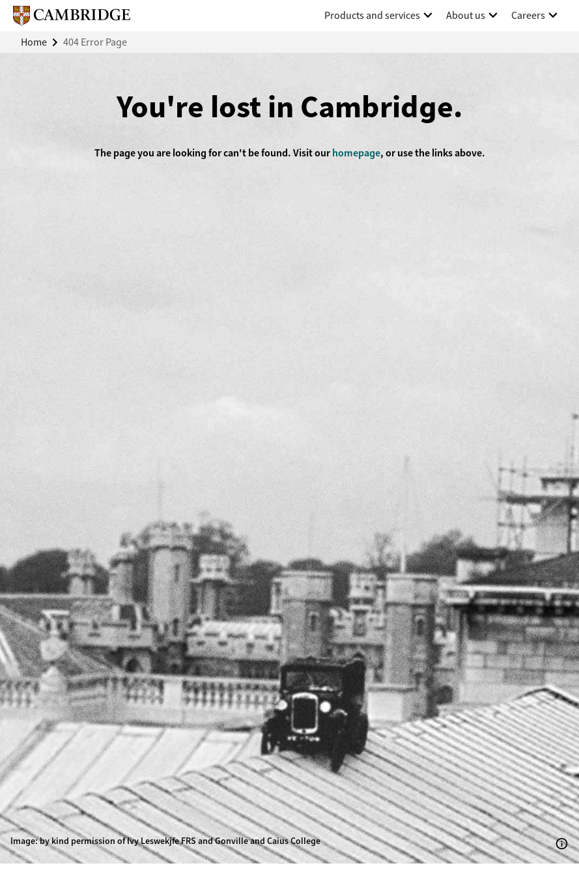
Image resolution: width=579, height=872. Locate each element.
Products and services (372, 15)
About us (465, 15)
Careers (528, 15)
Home (34, 42)
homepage (356, 153)
